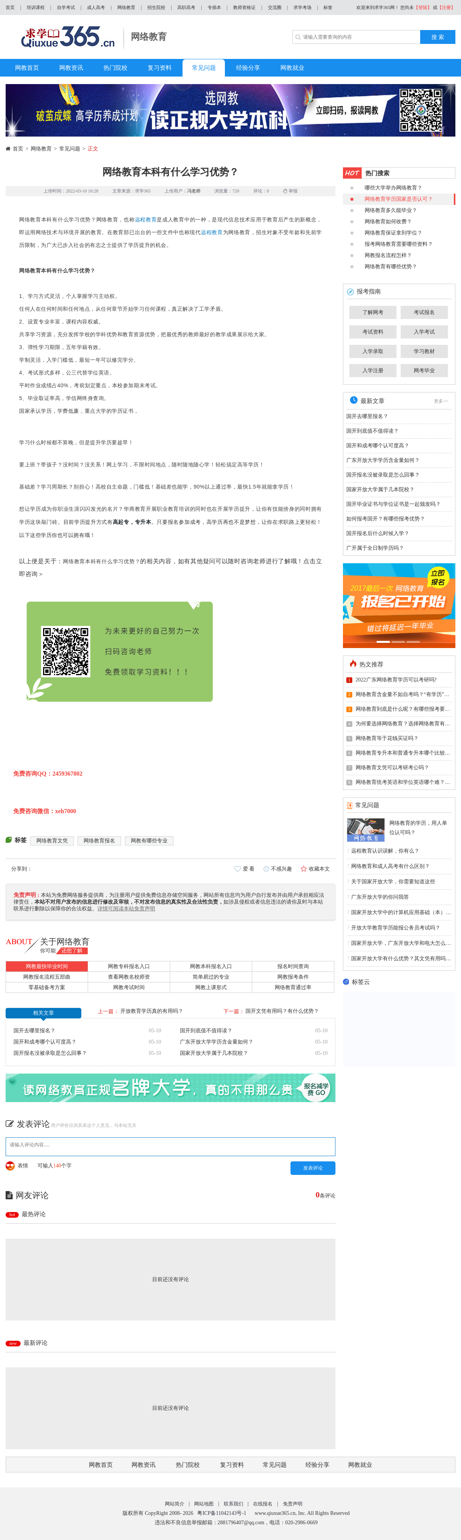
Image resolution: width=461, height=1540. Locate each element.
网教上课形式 (211, 987)
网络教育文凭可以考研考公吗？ (387, 767)
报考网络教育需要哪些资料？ (391, 244)
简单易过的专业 (211, 977)
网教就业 (360, 1465)
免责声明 (292, 1504)
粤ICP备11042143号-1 (221, 1513)
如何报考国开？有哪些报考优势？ (385, 519)
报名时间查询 (293, 966)
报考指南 (364, 291)
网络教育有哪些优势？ (383, 266)
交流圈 (274, 7)
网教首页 (101, 1465)
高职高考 (186, 7)
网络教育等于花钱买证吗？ (382, 738)
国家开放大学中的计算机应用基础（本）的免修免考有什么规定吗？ (399, 912)
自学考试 (66, 7)
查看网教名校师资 (129, 977)
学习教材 (424, 351)
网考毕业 (424, 370)
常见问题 (69, 149)
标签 (327, 7)
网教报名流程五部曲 (46, 977)
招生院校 (156, 7)
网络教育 (126, 7)
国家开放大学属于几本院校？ (214, 1053)
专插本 (214, 7)
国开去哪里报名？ (34, 1030)
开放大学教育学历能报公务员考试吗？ (393, 927)
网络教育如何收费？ (381, 221)
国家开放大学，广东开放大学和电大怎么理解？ (399, 943)
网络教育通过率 (293, 987)
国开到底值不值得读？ (206, 1030)
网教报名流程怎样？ (381, 255)
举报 (290, 191)
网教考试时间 (129, 987)
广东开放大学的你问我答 (378, 897)
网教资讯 (144, 1465)
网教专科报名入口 (129, 966)
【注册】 (446, 7)
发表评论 (313, 1168)
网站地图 (204, 1504)
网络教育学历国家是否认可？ (391, 199)
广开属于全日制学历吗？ (375, 548)
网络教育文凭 (52, 841)
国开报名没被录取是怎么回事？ (50, 1053)
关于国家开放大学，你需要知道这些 (391, 881)
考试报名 (424, 312)
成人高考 (96, 7)
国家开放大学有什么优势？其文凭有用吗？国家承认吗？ (399, 958)
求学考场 (302, 7)
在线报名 (262, 1504)
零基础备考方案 (46, 987)
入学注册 (372, 370)
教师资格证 (244, 7)
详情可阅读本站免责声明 (126, 908)
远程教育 (146, 220)
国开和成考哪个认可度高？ (44, 1042)
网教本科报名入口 (211, 966)
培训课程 (36, 7)
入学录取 (372, 351)
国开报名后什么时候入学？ (377, 533)
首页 (10, 7)
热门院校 (188, 1465)
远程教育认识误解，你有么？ (383, 851)
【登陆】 (423, 7)
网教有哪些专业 (149, 841)
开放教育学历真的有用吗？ (151, 1011)
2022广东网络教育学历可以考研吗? (391, 680)
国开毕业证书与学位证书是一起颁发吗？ (393, 504)
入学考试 (424, 332)
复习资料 (232, 1465)
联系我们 (233, 1504)
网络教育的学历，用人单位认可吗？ (418, 827)
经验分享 (317, 1465)
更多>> (441, 401)
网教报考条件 (293, 977)
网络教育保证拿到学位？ (386, 233)
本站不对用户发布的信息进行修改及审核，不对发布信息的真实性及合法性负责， (128, 902)
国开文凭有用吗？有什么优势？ (282, 1011)
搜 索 (437, 37)
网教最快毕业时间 (47, 966)
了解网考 (372, 312)
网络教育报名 (99, 841)
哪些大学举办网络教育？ (386, 188)
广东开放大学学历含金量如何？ (216, 1042)
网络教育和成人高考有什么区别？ (388, 866)
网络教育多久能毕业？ (383, 210)
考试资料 (372, 332)
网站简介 (174, 1504)
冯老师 (194, 191)
